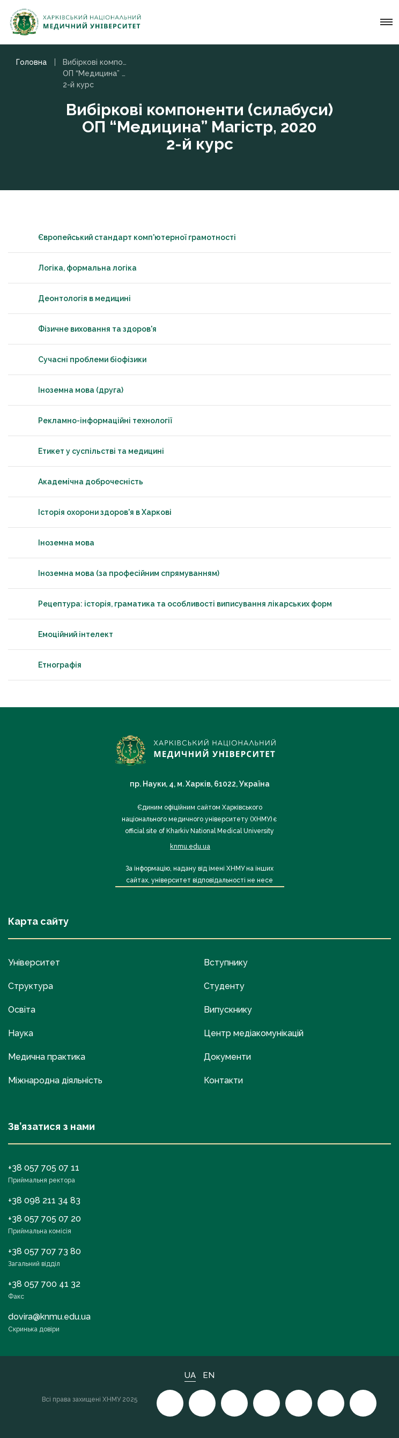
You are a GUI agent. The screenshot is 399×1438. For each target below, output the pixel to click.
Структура (30, 986)
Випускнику (228, 1010)
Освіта (21, 1010)
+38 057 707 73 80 (44, 1251)
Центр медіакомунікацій (254, 1033)
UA (190, 1375)
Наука (20, 1033)
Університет (34, 962)
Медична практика (46, 1057)
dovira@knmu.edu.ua (49, 1317)
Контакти (223, 1080)
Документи (227, 1057)
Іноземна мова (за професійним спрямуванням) (119, 573)
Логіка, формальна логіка (78, 268)
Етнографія (50, 665)
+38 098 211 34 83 (44, 1200)
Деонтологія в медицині (75, 298)
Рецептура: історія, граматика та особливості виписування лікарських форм (175, 604)
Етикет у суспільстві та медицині (91, 451)
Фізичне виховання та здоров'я (88, 329)
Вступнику (226, 962)
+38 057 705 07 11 (43, 1168)
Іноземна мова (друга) (71, 390)
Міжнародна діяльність (55, 1080)
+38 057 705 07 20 (44, 1219)
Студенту (224, 986)
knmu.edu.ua (190, 846)
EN (209, 1375)
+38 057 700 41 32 (44, 1284)
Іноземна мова (56, 542)
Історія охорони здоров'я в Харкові (95, 512)
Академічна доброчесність (81, 481)
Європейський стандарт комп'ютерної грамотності (127, 237)
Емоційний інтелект (66, 634)
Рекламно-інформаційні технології (95, 420)
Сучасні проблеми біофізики (82, 359)
